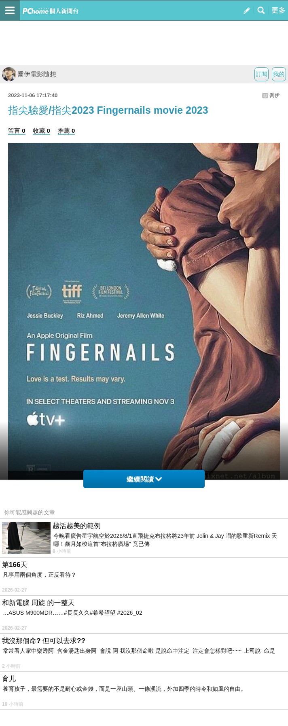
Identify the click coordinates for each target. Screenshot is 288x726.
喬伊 (274, 95)
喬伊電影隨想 (29, 74)
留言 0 (16, 130)
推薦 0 (66, 130)
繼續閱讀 (144, 479)
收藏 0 (41, 130)
